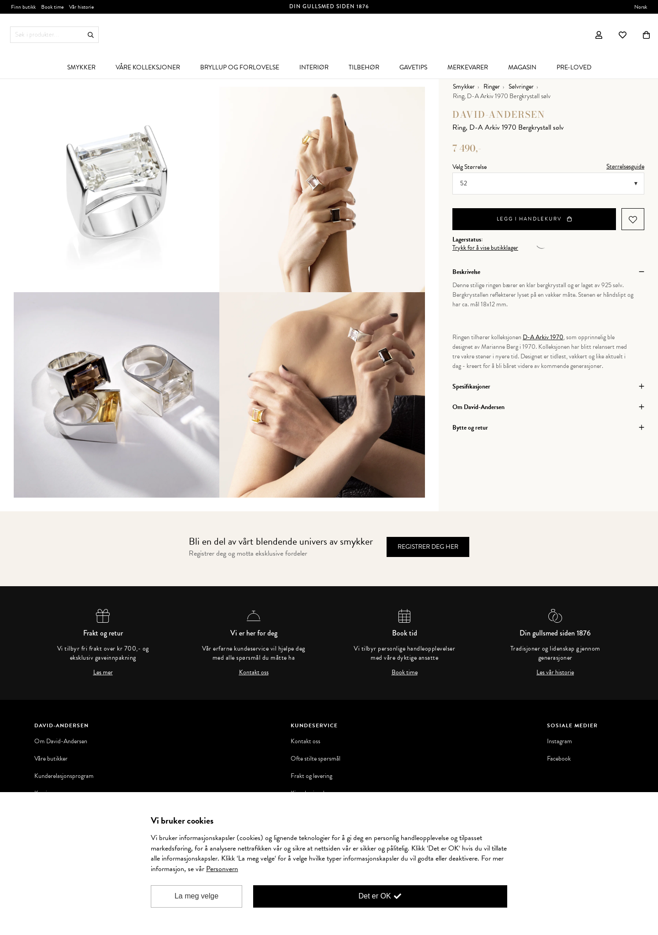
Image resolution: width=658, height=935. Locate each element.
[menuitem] (81, 67)
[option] (116, 189)
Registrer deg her (428, 547)
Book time (405, 672)
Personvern (222, 868)
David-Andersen (498, 114)
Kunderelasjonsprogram (64, 776)
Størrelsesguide (625, 166)
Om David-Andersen (60, 741)
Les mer (103, 672)
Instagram (559, 741)
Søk (91, 35)
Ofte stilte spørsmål (315, 758)
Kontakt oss (254, 672)
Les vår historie (555, 672)
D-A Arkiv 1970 (543, 337)
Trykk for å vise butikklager (485, 247)
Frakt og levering (311, 776)
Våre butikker (51, 758)
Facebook (559, 758)
